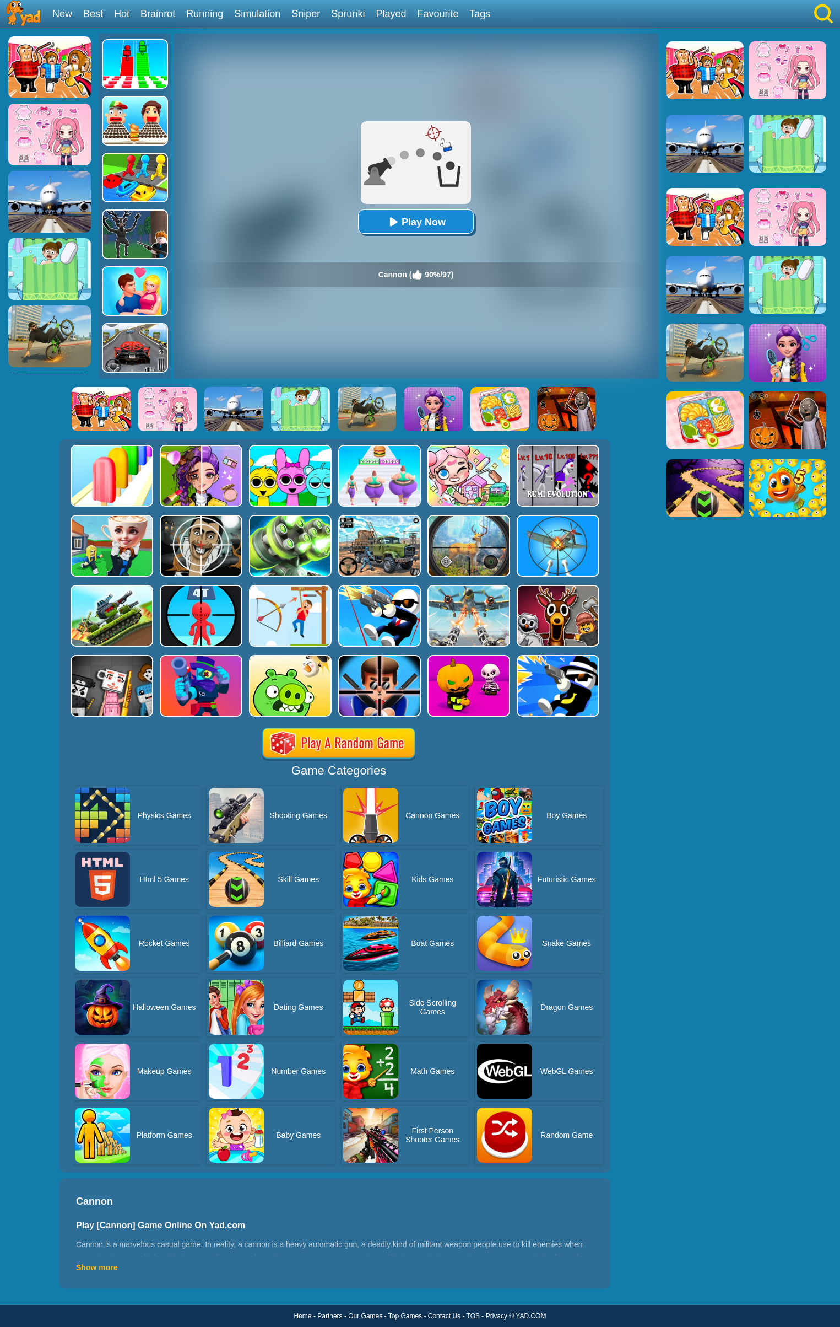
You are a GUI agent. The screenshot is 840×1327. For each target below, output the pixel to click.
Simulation (257, 13)
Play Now (416, 222)
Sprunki (348, 13)
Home (303, 1316)
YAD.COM (531, 1316)
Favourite (437, 13)
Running (204, 13)
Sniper (305, 13)
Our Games (365, 1316)
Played (391, 13)
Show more (96, 1267)
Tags (479, 13)
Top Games (405, 1316)
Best (93, 13)
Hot (121, 13)
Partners (329, 1316)
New (62, 13)
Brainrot (157, 13)
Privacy (496, 1316)
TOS (473, 1316)
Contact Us (444, 1316)
